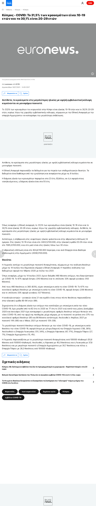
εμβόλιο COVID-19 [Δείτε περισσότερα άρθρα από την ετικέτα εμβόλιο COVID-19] (13, 397)
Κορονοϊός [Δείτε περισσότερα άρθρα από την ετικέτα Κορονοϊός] (9, 391)
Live (90, 3)
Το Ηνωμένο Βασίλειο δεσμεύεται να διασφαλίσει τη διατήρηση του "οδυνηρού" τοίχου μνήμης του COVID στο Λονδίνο (43, 382)
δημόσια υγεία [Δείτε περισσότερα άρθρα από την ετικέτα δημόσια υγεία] (49, 391)
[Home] (3, 9)
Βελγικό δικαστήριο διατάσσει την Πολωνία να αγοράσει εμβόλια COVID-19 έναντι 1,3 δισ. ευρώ (41, 375)
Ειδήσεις (9, 9)
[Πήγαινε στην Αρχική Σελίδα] (9, 3)
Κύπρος (25, 9)
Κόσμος (17, 9)
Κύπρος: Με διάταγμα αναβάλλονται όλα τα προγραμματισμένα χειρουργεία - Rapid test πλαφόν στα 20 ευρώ (44, 368)
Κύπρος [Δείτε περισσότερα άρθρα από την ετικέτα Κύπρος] (66, 391)
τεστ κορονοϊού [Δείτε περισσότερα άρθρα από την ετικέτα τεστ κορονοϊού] (29, 391)
